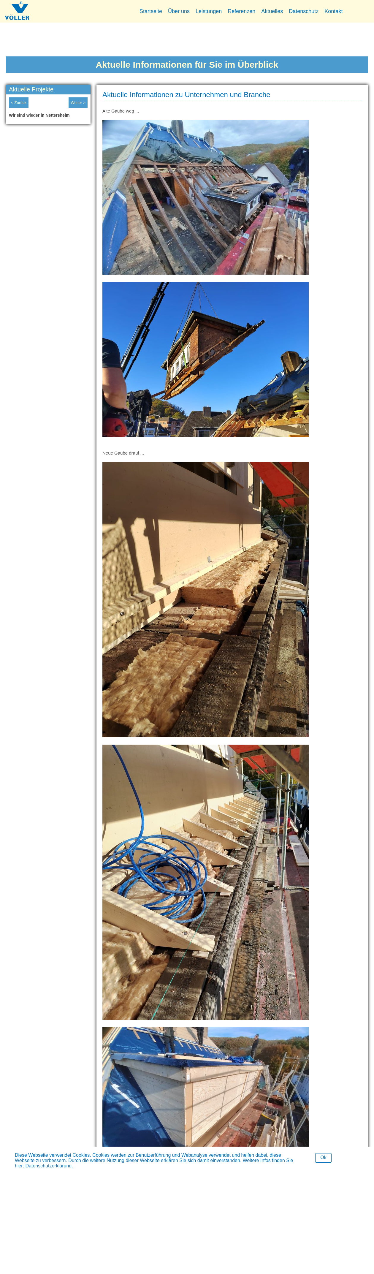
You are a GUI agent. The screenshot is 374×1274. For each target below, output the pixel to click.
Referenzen (241, 11)
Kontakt (333, 11)
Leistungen (209, 11)
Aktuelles (272, 11)
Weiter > (78, 102)
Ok (323, 1157)
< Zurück (18, 102)
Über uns (179, 11)
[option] (48, 116)
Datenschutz (303, 11)
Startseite (151, 11)
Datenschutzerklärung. (49, 1165)
